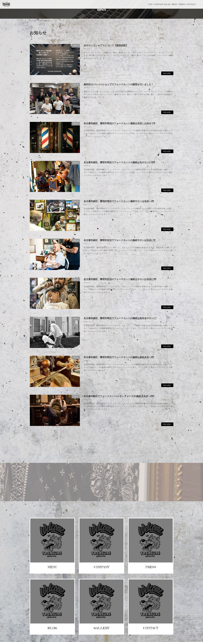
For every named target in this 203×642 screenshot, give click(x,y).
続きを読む (167, 73)
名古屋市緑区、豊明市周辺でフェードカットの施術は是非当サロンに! (120, 318)
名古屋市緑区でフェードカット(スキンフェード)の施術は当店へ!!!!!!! (119, 396)
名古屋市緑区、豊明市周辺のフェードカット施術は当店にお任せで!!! (119, 123)
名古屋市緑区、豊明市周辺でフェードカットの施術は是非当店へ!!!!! (119, 357)
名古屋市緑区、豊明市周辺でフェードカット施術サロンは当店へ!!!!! (119, 201)
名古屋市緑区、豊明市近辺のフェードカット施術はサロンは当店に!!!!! (120, 279)
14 (106, 436)
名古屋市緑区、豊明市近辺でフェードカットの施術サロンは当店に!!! (119, 240)
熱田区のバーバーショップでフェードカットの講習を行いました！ (119, 84)
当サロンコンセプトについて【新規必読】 (106, 45)
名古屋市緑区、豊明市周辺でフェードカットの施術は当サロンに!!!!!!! (119, 162)
